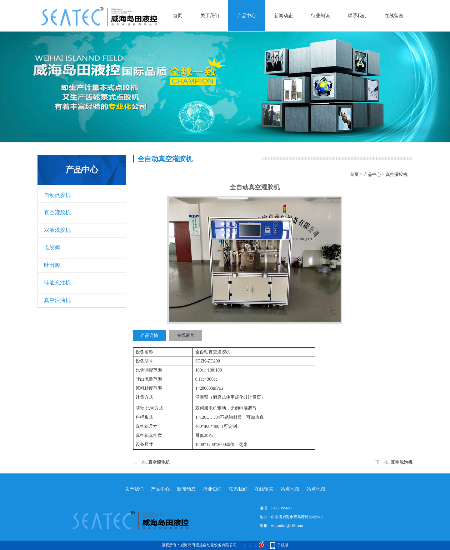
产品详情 (149, 335)
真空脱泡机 (159, 462)
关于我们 (209, 15)
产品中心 (246, 15)
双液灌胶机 (57, 230)
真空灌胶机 (57, 213)
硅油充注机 (57, 283)
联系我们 (357, 15)
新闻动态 (283, 15)
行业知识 (320, 15)
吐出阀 (52, 265)
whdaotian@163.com (287, 525)
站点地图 (290, 489)
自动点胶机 (57, 195)
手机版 (282, 545)
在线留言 (394, 15)
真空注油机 (57, 300)
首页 (177, 15)
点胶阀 (52, 248)
